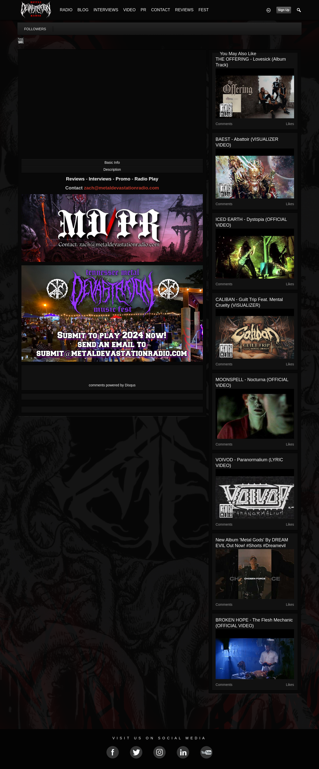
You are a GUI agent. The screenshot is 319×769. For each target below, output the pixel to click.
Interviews (101, 178)
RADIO (66, 10)
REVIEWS (184, 10)
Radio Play (146, 178)
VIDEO (129, 10)
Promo (124, 178)
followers (35, 29)
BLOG (83, 10)
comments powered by (112, 385)
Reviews (76, 178)
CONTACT (160, 10)
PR (143, 10)
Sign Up (283, 10)
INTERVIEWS (105, 10)
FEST (203, 10)
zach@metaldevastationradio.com (121, 187)
